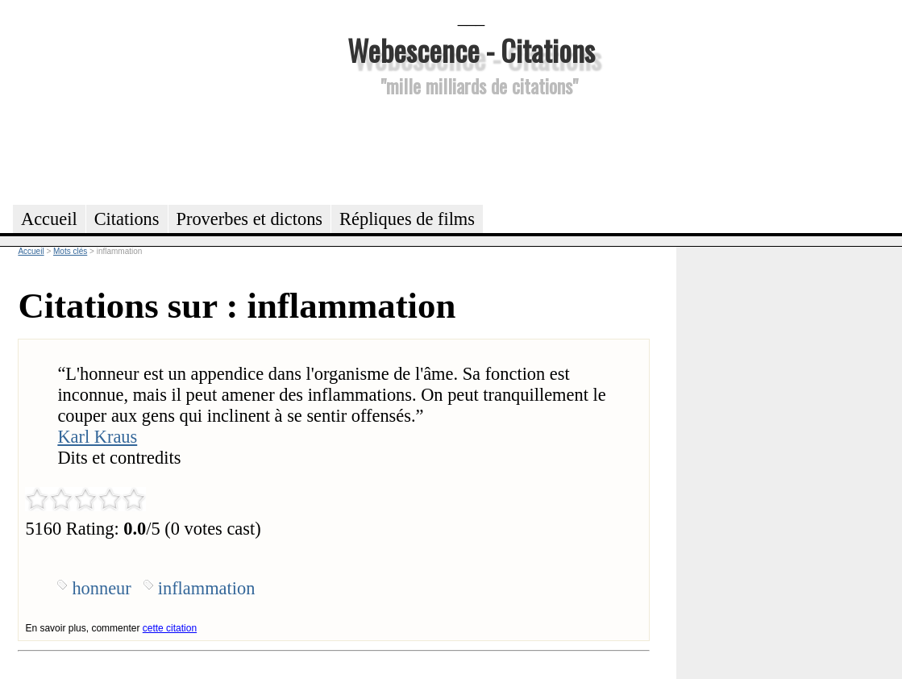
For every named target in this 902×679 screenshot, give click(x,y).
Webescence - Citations (471, 49)
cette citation (170, 628)
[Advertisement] (471, 148)
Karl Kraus (97, 437)
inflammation (207, 588)
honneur (101, 588)
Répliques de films (407, 219)
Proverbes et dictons (250, 219)
